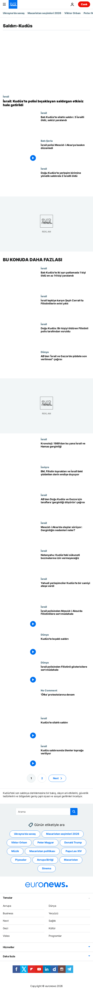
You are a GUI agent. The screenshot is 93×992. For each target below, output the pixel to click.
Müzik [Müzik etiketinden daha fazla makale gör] (15, 851)
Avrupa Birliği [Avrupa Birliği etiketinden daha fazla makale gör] (45, 859)
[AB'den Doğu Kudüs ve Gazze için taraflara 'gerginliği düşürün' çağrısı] (65, 507)
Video (6, 935)
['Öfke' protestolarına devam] (65, 702)
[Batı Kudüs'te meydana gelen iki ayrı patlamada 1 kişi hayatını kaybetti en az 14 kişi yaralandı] (65, 280)
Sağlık (52, 920)
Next (6, 920)
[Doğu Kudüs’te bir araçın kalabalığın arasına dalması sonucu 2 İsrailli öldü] (65, 181)
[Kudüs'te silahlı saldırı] (65, 730)
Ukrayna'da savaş (14, 13)
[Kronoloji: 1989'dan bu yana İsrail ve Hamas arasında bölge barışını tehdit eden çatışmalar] (65, 451)
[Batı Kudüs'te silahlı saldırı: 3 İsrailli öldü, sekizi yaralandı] (65, 125)
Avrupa (7, 905)
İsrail (6, 96)
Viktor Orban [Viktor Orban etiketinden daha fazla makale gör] (19, 842)
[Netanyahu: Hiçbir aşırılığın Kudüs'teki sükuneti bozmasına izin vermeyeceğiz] (65, 563)
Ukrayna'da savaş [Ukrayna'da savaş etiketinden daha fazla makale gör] (25, 833)
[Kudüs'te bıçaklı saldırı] (65, 647)
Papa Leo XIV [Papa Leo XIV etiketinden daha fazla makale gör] (74, 851)
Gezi (5, 928)
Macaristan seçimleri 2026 (44, 13)
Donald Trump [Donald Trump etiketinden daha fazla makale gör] (73, 842)
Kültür (52, 928)
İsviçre (45, 467)
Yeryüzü (53, 913)
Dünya (45, 351)
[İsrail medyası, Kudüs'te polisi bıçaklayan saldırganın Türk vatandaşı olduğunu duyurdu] (46, 103)
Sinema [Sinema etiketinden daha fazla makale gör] (46, 868)
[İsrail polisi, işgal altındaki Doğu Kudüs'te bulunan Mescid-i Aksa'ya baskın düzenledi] (65, 153)
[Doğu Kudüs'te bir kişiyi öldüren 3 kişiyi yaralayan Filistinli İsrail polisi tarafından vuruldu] (65, 336)
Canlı (84, 4)
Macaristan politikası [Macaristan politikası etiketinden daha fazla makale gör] (42, 851)
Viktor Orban (72, 13)
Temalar (7, 897)
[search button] (74, 811)
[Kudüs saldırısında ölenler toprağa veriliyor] (65, 758)
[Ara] (47, 811)
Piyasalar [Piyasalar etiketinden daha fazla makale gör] (20, 859)
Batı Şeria (47, 140)
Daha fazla (9, 956)
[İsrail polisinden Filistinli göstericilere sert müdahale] (65, 675)
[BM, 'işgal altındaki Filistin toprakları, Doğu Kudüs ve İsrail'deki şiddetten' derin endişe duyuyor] (65, 479)
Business (8, 913)
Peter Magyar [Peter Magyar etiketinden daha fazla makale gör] (45, 842)
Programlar (55, 935)
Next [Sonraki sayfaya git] (56, 778)
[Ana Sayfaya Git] (13, 4)
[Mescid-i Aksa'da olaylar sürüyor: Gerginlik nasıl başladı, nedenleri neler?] (65, 535)
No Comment (49, 690)
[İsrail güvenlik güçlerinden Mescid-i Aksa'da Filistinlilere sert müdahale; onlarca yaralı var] (65, 619)
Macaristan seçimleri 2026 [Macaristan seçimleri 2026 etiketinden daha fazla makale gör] (62, 833)
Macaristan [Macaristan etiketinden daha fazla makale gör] (71, 859)
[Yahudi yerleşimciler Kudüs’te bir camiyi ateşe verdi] (65, 591)
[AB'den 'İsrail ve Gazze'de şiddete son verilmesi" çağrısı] (65, 364)
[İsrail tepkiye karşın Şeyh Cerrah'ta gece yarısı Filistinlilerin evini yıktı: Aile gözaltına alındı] (65, 308)
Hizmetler (8, 947)
